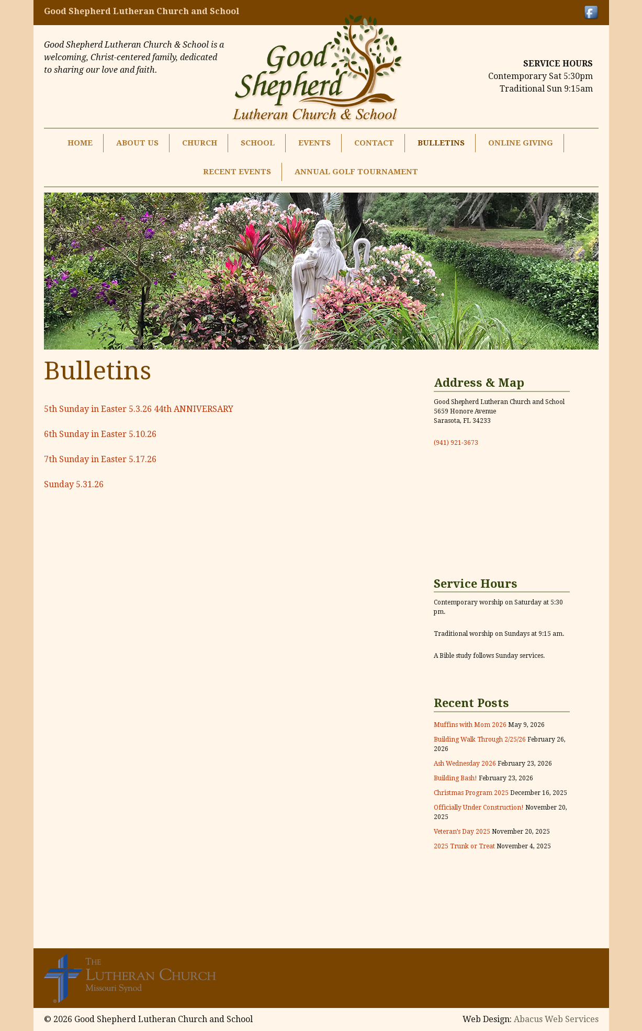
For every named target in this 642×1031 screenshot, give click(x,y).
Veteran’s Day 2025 (462, 831)
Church (199, 143)
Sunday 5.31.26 (74, 484)
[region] (321, 271)
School (258, 143)
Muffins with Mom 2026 (470, 725)
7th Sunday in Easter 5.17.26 (100, 459)
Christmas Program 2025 (471, 793)
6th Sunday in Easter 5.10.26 (100, 434)
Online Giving (520, 143)
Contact (374, 143)
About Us (137, 143)
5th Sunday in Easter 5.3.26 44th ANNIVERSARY (138, 409)
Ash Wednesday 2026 (465, 763)
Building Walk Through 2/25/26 (480, 739)
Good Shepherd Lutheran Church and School (141, 11)
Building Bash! (455, 778)
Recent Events (237, 171)
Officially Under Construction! (479, 807)
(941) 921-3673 (456, 442)
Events (314, 143)
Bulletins (441, 143)
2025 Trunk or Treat (464, 846)
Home (80, 143)
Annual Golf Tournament (356, 171)
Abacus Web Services (556, 1019)
